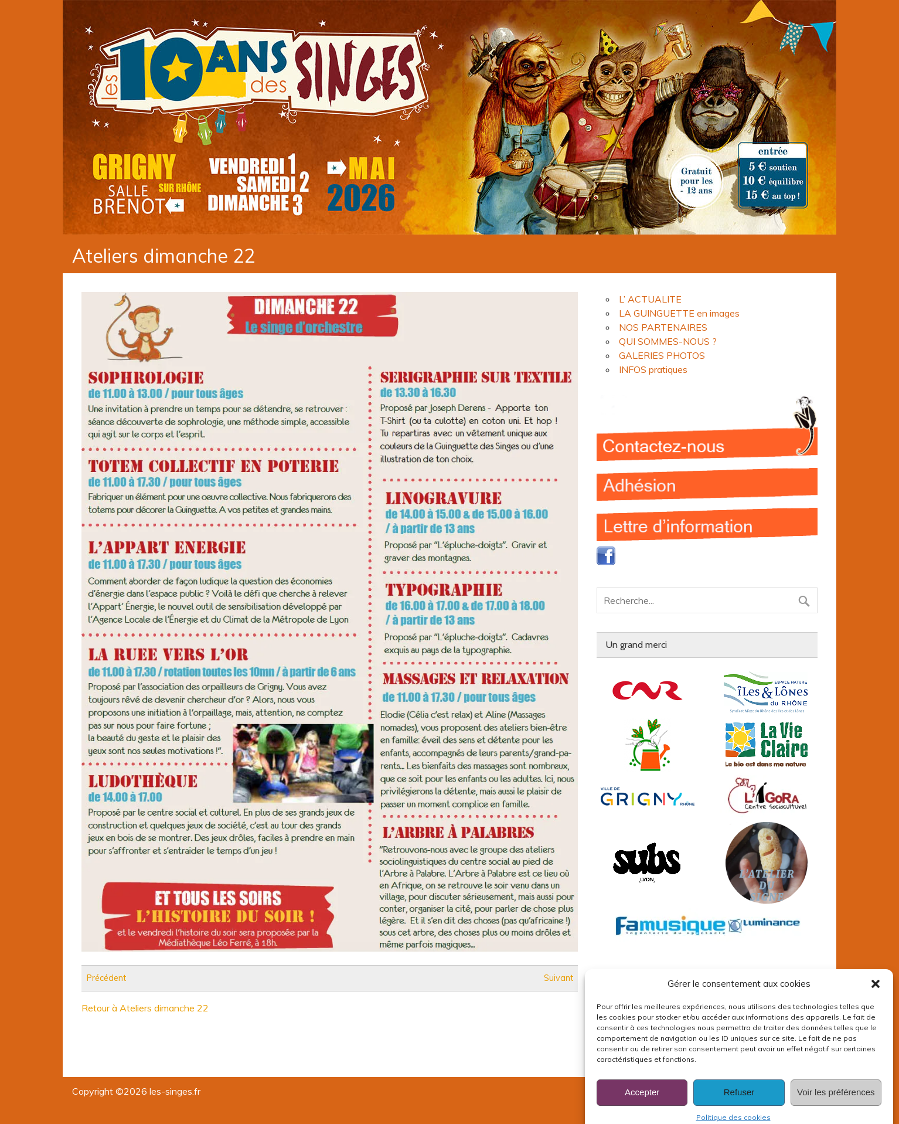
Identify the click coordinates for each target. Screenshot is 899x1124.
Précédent (106, 978)
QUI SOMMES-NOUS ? (668, 341)
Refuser (739, 1103)
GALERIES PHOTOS (662, 355)
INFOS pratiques (653, 369)
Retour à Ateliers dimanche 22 (145, 1008)
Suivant (558, 978)
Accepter (642, 1103)
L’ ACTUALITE (650, 299)
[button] (875, 994)
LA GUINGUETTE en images (679, 313)
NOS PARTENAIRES (663, 327)
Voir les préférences (836, 1103)
